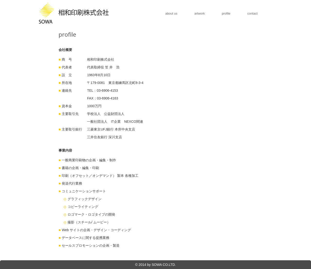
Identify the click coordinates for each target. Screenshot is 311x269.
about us (171, 13)
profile (226, 13)
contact (252, 13)
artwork (199, 13)
